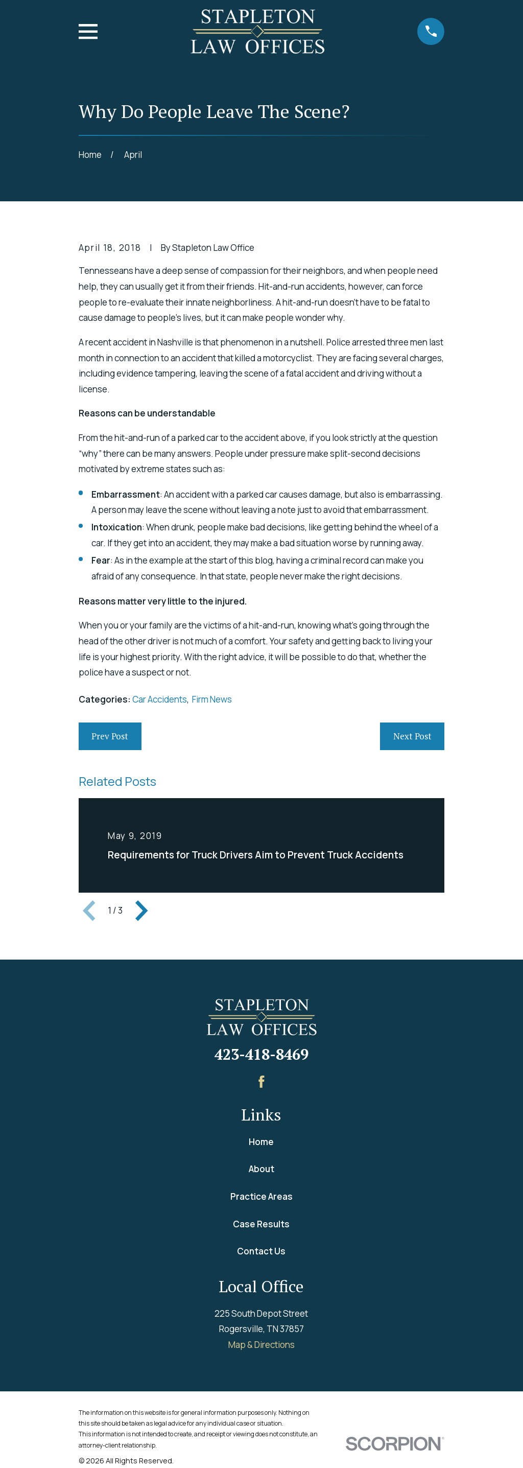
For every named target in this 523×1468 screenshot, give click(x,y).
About (261, 1169)
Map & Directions (261, 1344)
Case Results (261, 1224)
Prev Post (109, 736)
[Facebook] (261, 1082)
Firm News (212, 699)
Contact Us (261, 1251)
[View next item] (141, 910)
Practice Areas (261, 1196)
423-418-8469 (261, 1054)
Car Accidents (159, 699)
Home (261, 1142)
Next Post (412, 736)
